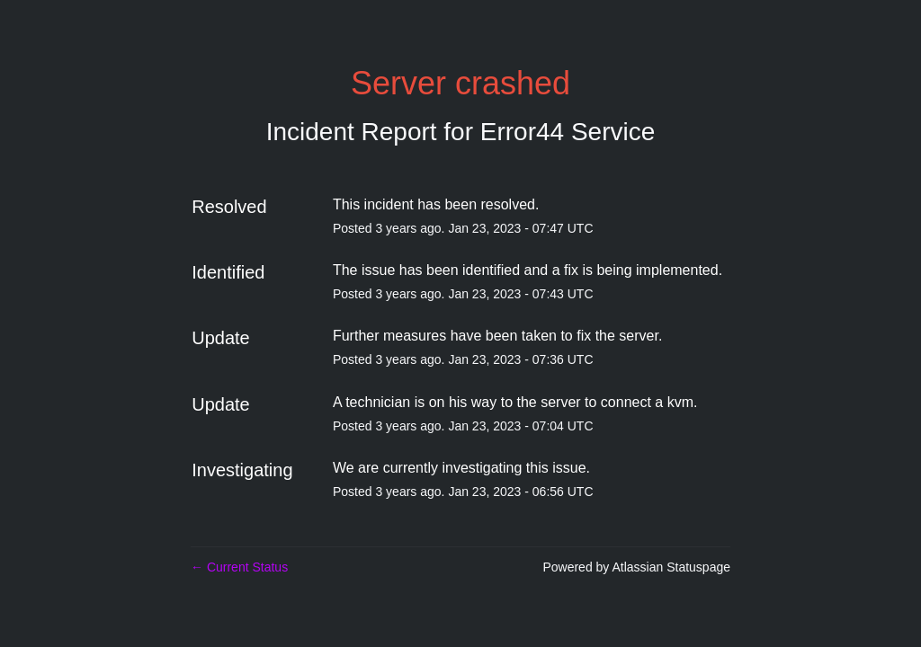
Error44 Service (568, 132)
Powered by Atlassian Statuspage (636, 567)
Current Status (239, 567)
